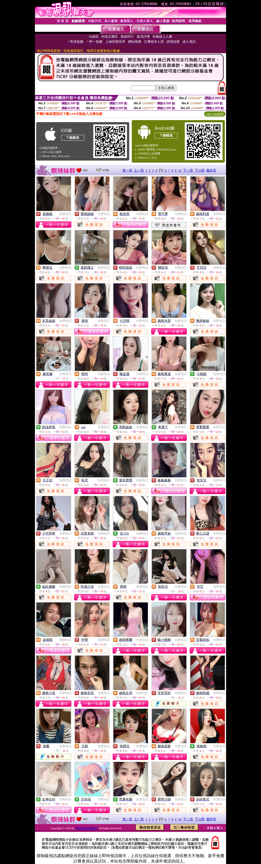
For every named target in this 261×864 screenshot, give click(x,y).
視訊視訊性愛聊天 (87, 828)
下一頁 (188, 170)
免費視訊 (65, 214)
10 (179, 170)
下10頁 (200, 170)
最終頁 (211, 170)
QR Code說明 (215, 114)
